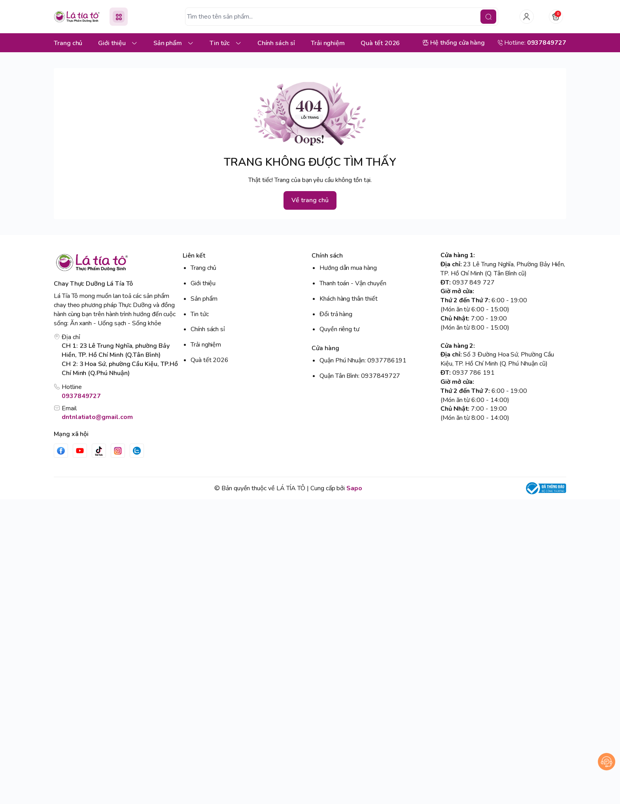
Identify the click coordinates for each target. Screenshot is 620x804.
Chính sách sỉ (208, 329)
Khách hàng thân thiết (348, 298)
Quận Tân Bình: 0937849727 (359, 376)
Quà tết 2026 (210, 360)
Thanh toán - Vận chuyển (352, 283)
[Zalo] (137, 451)
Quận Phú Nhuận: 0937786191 (362, 360)
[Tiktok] (99, 451)
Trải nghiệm (206, 344)
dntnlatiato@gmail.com (97, 417)
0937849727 (81, 396)
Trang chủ (203, 268)
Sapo (354, 488)
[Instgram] (118, 451)
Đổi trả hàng (335, 314)
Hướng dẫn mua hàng (348, 268)
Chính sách (327, 255)
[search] (488, 16)
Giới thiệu (203, 283)
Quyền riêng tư (339, 329)
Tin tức (200, 314)
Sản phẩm (204, 298)
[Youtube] (80, 451)
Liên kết (194, 255)
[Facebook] (61, 451)
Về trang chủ (309, 200)
